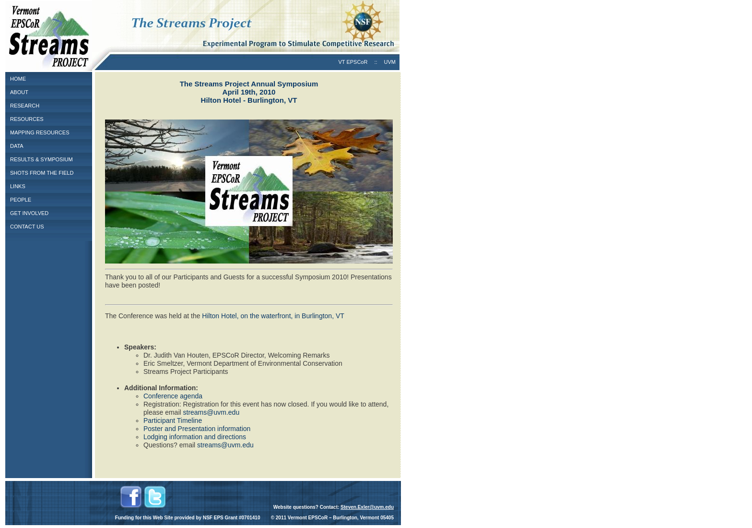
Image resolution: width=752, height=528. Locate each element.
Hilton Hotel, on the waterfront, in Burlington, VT (273, 316)
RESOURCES (27, 119)
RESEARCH (24, 105)
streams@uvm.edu (211, 412)
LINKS (17, 186)
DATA (17, 146)
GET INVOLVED (29, 213)
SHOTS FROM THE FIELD (41, 173)
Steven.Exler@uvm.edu (367, 507)
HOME (18, 79)
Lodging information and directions (194, 437)
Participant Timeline (172, 420)
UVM (390, 62)
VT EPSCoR (352, 62)
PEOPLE (20, 200)
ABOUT (19, 92)
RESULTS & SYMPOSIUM (41, 159)
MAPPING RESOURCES (39, 132)
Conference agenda (172, 396)
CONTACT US (27, 226)
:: (375, 62)
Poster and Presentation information (196, 428)
